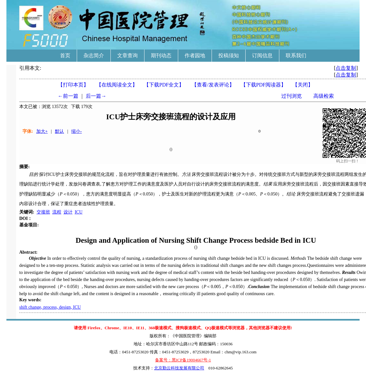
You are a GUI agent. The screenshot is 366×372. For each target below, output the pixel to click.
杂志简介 (93, 55)
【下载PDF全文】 (164, 84)
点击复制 (346, 68)
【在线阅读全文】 (116, 84)
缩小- (76, 131)
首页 (65, 55)
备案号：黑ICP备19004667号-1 (183, 360)
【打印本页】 (73, 84)
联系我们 (296, 55)
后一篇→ (96, 96)
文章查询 (127, 55)
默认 (59, 131)
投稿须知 (228, 55)
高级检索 (323, 96)
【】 (213, 84)
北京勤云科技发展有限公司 (179, 368)
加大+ (42, 131)
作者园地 (195, 55)
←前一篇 (68, 96)
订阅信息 (262, 55)
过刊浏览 (291, 96)
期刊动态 (161, 55)
